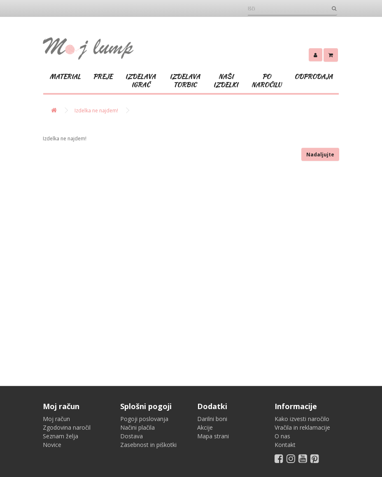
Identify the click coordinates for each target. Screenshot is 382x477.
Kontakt (285, 445)
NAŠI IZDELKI (225, 80)
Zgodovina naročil (67, 427)
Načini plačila (137, 427)
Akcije (205, 427)
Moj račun (56, 419)
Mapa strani (213, 436)
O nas (282, 436)
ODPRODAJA (313, 76)
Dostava (131, 436)
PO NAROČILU (266, 80)
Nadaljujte (320, 154)
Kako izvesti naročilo (302, 419)
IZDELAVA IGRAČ (140, 80)
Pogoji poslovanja (144, 419)
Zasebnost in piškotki (148, 445)
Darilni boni (212, 419)
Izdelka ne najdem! (96, 110)
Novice (52, 445)
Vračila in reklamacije (302, 427)
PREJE (102, 76)
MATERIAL (65, 76)
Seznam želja (60, 436)
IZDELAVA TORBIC (185, 80)
